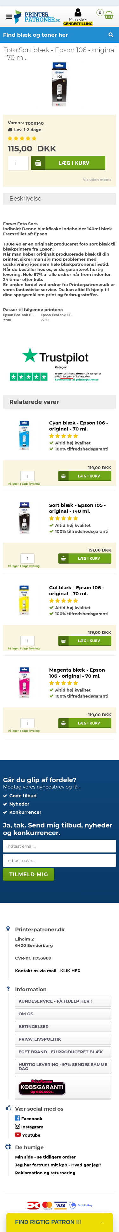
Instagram (29, 1126)
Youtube (27, 1135)
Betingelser (33, 1026)
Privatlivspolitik (39, 1039)
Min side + (78, 17)
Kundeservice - (55, 1001)
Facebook (28, 1118)
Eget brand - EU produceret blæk (60, 1051)
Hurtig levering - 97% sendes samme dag (62, 1066)
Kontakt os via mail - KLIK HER (47, 970)
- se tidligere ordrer (45, 1156)
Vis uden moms (97, 179)
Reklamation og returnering (45, 1172)
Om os (25, 1013)
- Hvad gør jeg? (58, 1164)
